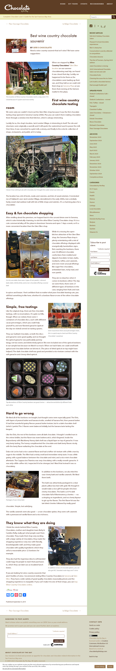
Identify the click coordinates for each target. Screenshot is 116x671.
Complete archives (96, 177)
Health (92, 195)
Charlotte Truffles (96, 109)
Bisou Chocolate (95, 122)
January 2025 (94, 160)
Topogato (93, 106)
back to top (93, 656)
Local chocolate (95, 209)
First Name (93, 251)
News (92, 215)
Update (92, 229)
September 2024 (96, 173)
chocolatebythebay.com (98, 651)
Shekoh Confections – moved (100, 99)
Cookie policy (94, 628)
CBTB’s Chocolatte (42, 47)
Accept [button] (110, 666)
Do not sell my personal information (14, 669)
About (110, 4)
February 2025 (95, 157)
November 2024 (95, 167)
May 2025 (93, 147)
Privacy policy (94, 632)
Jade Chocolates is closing (99, 66)
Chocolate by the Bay (97, 185)
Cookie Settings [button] (100, 666)
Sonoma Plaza (68, 86)
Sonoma (67, 576)
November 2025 (95, 137)
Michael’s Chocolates (97, 125)
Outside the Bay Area (97, 219)
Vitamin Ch (94, 232)
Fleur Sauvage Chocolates (99, 128)
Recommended (97, 4)
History (92, 199)
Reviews (92, 225)
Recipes (92, 222)
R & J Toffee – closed (97, 103)
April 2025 (93, 150)
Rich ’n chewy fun (96, 48)
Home (63, 4)
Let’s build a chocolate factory (100, 81)
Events (84, 4)
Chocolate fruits (95, 75)
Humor (92, 202)
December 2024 (95, 163)
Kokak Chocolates (96, 118)
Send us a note (94, 625)
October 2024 (95, 170)
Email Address (95, 263)
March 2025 (94, 154)
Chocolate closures (96, 57)
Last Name (93, 257)
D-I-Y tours (93, 189)
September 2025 (96, 140)
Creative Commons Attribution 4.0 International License (98, 643)
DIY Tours (73, 4)
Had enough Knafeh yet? (98, 85)
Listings (92, 205)
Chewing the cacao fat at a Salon (101, 78)
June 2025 (93, 144)
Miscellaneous (95, 212)
